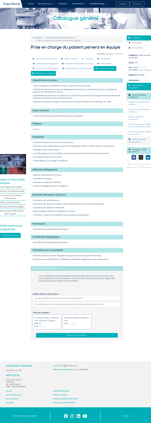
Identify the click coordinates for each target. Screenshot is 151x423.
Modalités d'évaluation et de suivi (78, 64)
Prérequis (87, 59)
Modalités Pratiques (98, 4)
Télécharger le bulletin (43, 73)
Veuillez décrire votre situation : (46, 294)
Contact (126, 416)
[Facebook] (134, 157)
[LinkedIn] (148, 157)
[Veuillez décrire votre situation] (77, 304)
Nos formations (78, 4)
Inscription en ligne (105, 68)
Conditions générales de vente (65, 399)
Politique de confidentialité (64, 403)
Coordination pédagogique (46, 68)
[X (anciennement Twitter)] (141, 157)
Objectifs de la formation (44, 59)
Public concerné (69, 59)
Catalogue (37, 38)
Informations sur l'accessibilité (77, 68)
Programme (103, 59)
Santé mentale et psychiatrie (61, 38)
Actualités (63, 4)
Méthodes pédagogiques (45, 64)
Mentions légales (60, 395)
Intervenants (104, 64)
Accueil (30, 4)
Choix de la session (41, 313)
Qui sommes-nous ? (46, 4)
